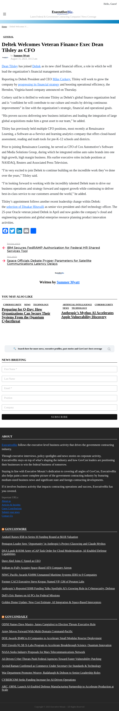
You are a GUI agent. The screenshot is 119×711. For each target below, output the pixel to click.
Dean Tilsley (10, 66)
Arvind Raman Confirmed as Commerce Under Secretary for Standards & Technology (51, 666)
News (27, 304)
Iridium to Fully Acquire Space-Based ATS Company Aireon (37, 567)
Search (109, 349)
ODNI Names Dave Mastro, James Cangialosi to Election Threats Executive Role (48, 624)
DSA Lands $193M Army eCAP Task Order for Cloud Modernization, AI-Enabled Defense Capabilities (54, 552)
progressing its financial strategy (38, 84)
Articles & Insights (11, 505)
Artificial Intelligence (77, 304)
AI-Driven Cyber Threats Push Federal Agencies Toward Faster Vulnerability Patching (51, 659)
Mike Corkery (61, 79)
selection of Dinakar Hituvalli (25, 207)
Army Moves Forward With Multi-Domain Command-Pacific (37, 631)
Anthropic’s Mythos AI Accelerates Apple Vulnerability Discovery (87, 315)
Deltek (36, 66)
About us (6, 501)
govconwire (16, 529)
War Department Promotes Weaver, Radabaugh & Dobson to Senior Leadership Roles (51, 672)
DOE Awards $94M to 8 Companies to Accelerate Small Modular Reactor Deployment (52, 638)
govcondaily (16, 616)
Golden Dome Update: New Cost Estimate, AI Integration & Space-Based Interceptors (51, 602)
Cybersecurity (12, 304)
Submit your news (11, 512)
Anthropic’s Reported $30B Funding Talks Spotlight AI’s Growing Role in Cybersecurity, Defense (58, 588)
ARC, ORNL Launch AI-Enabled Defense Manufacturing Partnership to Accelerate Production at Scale (58, 688)
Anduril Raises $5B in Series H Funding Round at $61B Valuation (40, 537)
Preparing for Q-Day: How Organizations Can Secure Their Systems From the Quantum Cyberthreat (26, 315)
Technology (40, 304)
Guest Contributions (12, 508)
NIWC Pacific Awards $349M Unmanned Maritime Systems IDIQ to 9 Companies (49, 574)
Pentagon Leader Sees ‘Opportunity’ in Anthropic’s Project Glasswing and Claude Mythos (53, 543)
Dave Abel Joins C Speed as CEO (21, 561)
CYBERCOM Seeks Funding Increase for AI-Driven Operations (39, 679)
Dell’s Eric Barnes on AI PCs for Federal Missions (31, 595)
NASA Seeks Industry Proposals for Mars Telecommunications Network (43, 652)
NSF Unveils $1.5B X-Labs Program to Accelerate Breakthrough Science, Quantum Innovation (56, 645)
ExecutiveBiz (9, 445)
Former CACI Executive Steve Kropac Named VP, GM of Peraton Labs (43, 581)
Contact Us (7, 516)
